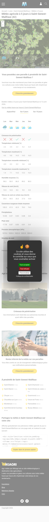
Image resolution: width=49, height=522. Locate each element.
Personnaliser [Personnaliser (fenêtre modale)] (25, 273)
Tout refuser (24, 269)
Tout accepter (25, 265)
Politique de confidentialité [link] (24, 276)
